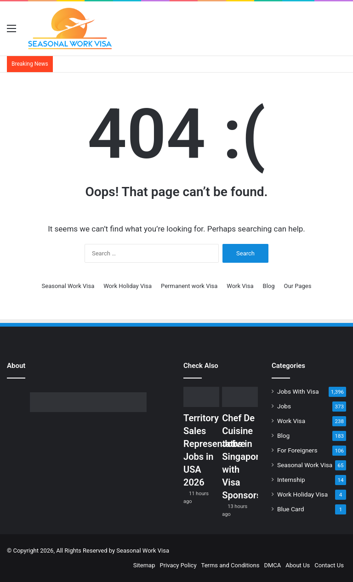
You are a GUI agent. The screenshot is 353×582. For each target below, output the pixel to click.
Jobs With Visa (298, 391)
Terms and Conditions (230, 565)
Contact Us (329, 565)
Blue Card (290, 509)
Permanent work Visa (189, 286)
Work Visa (240, 286)
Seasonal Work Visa (68, 286)
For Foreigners (297, 450)
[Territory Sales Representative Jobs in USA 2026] (201, 397)
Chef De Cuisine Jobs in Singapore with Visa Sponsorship (248, 456)
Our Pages (298, 286)
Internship (291, 479)
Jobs (284, 406)
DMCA (272, 565)
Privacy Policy (178, 565)
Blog (269, 286)
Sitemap (144, 565)
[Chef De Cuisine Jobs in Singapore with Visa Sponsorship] (240, 397)
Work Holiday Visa (127, 286)
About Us (297, 565)
